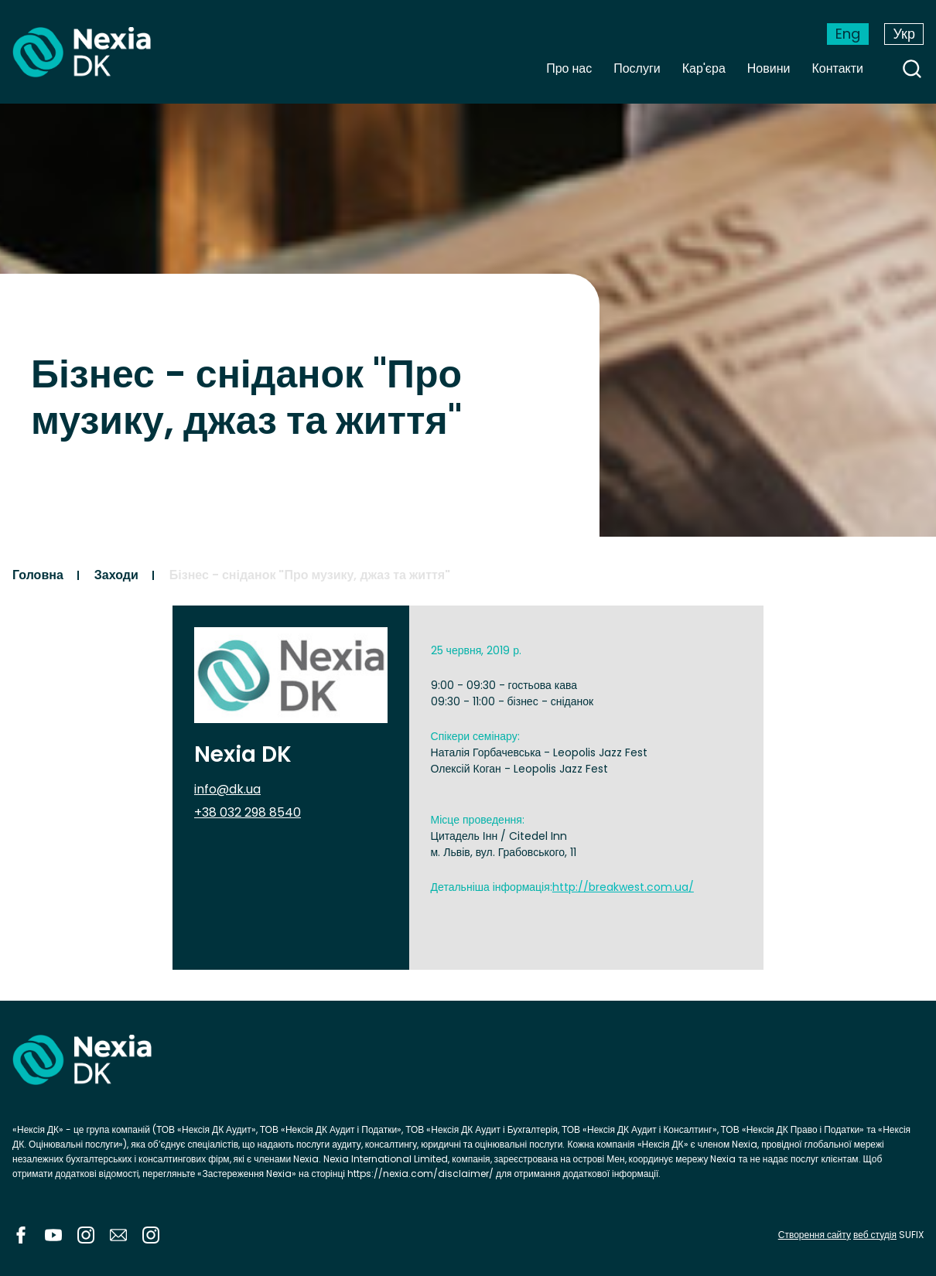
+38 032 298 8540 (247, 812)
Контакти (837, 68)
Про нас (569, 68)
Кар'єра (704, 68)
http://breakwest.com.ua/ (623, 887)
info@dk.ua (227, 789)
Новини (769, 68)
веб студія (875, 1234)
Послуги (637, 68)
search (912, 69)
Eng (847, 33)
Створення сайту (814, 1234)
